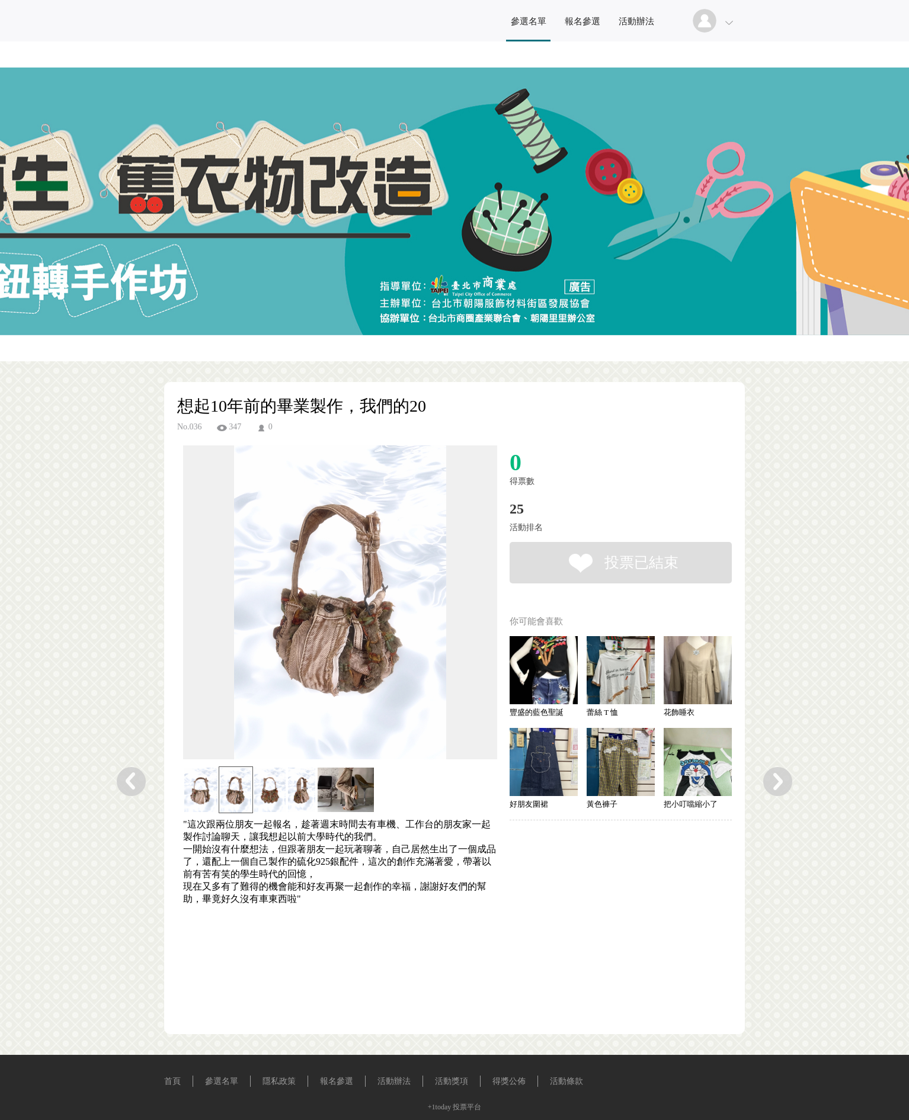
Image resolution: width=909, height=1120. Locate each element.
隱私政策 (279, 1081)
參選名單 (528, 21)
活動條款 (566, 1081)
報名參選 (582, 21)
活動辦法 (636, 21)
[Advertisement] (321, 959)
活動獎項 (451, 1081)
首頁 (172, 1081)
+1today (439, 1107)
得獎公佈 (509, 1081)
